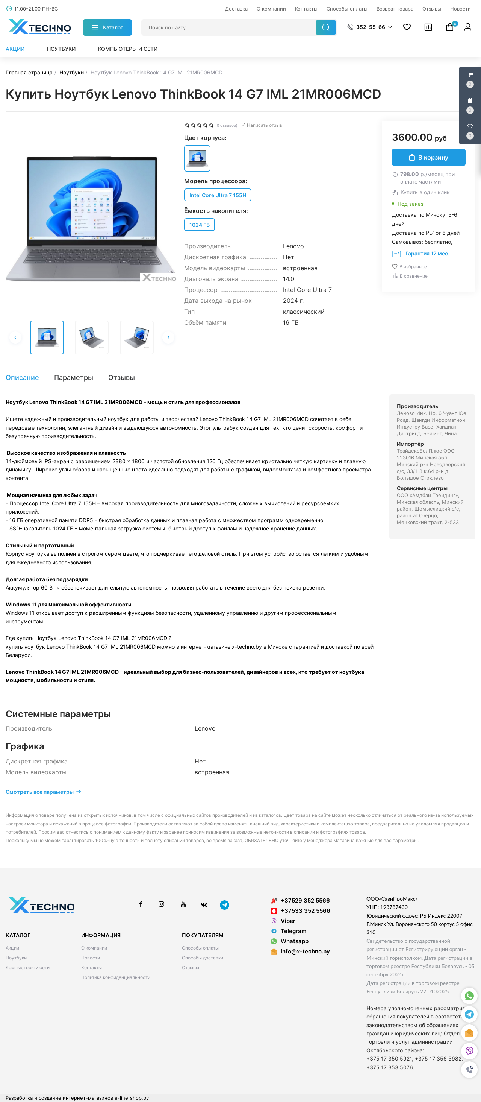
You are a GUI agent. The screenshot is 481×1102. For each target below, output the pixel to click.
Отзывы (190, 967)
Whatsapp (290, 941)
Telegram (288, 931)
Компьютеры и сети (127, 49)
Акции (15, 49)
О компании (94, 948)
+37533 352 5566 (300, 910)
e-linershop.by (132, 1098)
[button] (469, 1070)
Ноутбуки (61, 49)
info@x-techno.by (305, 951)
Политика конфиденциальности (115, 977)
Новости (90, 958)
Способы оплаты (200, 948)
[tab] (26, 377)
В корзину (428, 157)
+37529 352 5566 (300, 900)
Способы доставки (202, 958)
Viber (283, 920)
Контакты (91, 967)
